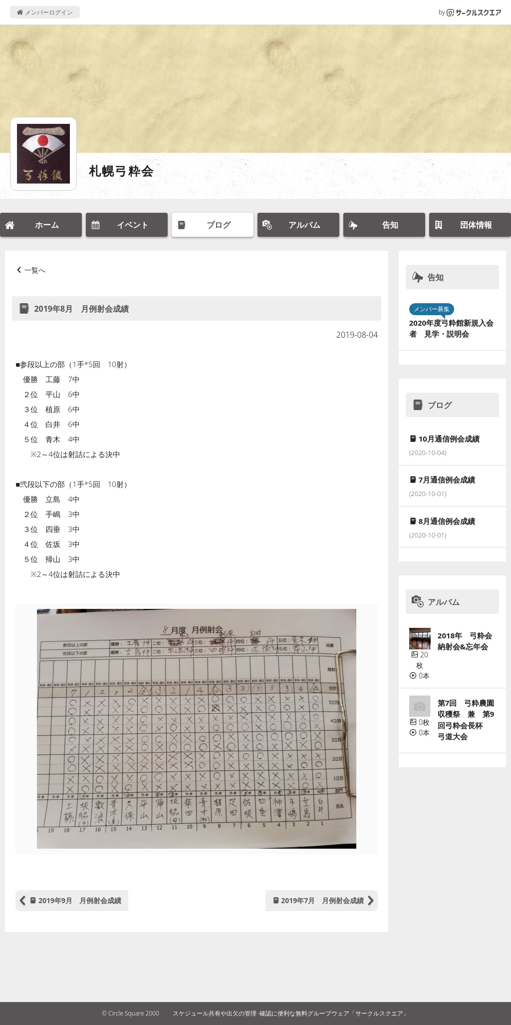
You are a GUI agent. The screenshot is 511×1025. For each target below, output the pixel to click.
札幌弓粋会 (122, 170)
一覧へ (34, 270)
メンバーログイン (44, 12)
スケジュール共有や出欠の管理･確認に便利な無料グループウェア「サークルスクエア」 (291, 1013)
